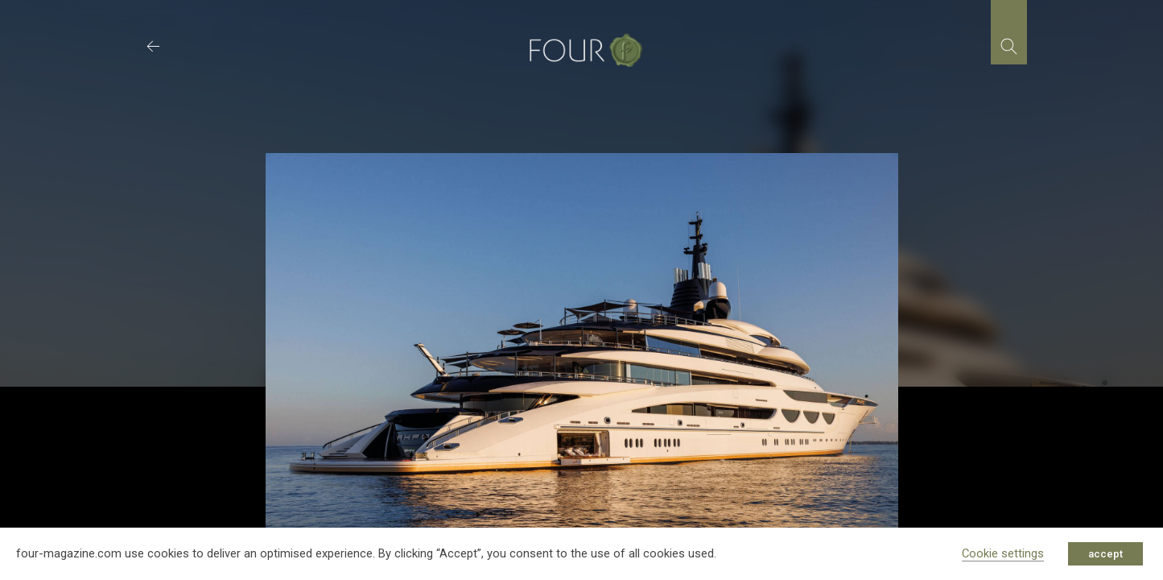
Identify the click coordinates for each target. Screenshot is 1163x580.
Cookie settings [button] (1003, 553)
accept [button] (1105, 554)
